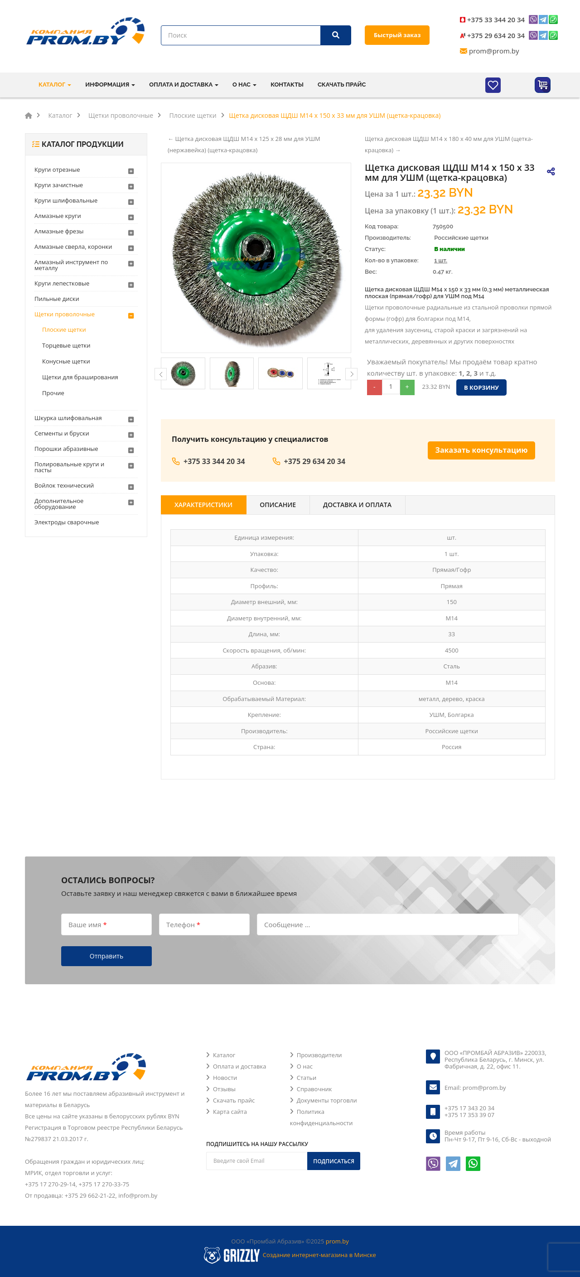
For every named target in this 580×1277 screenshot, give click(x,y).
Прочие (53, 393)
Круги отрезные (57, 169)
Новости (225, 1078)
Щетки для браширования (80, 377)
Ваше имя (87, 924)
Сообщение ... (287, 924)
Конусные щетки (66, 361)
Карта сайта (230, 1112)
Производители (319, 1055)
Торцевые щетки (66, 345)
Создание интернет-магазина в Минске (319, 1255)
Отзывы (224, 1089)
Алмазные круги (57, 216)
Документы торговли (327, 1100)
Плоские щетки (64, 329)
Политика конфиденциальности (321, 1117)
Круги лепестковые (61, 283)
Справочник (314, 1089)
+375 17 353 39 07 (469, 1115)
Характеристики (203, 504)
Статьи (307, 1078)
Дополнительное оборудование (58, 504)
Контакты (287, 84)
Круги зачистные (58, 185)
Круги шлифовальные (65, 200)
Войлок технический (64, 485)
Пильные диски (56, 299)
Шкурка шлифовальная (68, 418)
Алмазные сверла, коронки (73, 246)
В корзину (481, 387)
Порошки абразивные (66, 449)
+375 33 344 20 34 (496, 19)
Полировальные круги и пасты (69, 467)
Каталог (224, 1055)
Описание (278, 504)
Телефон (183, 924)
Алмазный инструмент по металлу (71, 265)
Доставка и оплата (357, 504)
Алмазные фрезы (58, 231)
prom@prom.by (494, 50)
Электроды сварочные (66, 522)
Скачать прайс (342, 84)
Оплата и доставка (239, 1066)
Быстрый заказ (397, 35)
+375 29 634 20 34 (496, 35)
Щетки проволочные (64, 314)
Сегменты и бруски (61, 433)
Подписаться (333, 1161)
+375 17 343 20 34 (469, 1108)
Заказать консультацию (481, 450)
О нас (305, 1066)
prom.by (337, 1241)
